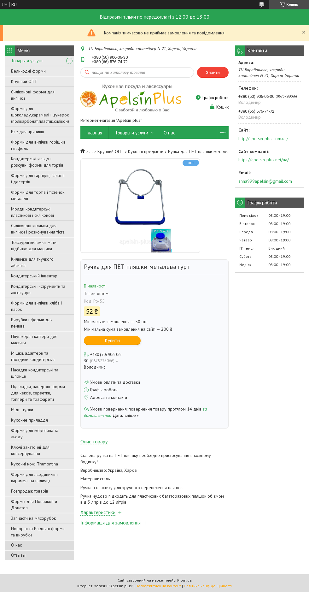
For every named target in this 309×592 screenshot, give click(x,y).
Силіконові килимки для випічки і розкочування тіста (38, 229)
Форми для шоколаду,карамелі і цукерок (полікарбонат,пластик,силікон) (40, 115)
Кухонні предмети (145, 151)
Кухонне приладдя (29, 420)
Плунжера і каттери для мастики (34, 340)
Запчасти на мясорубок (33, 518)
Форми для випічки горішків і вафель (38, 145)
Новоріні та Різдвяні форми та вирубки (38, 532)
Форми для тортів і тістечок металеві (37, 195)
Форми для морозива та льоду (34, 434)
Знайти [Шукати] (213, 72)
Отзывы (18, 555)
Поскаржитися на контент (158, 585)
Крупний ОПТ (24, 81)
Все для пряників (27, 131)
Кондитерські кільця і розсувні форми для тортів (37, 162)
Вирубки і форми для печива (32, 323)
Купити (112, 340)
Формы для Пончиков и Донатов (34, 505)
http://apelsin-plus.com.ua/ (263, 138)
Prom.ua (184, 580)
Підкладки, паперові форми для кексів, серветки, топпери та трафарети (38, 393)
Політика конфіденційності (208, 585)
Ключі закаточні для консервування (30, 450)
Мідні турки (22, 409)
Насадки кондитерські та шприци (34, 373)
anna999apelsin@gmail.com (265, 181)
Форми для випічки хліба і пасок (36, 306)
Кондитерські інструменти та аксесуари (38, 289)
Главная (94, 132)
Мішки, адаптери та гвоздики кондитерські (33, 356)
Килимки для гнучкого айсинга (32, 262)
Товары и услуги (27, 60)
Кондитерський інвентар (34, 276)
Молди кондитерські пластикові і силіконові (32, 212)
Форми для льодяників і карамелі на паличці (34, 477)
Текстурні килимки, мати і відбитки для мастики (35, 246)
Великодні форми (28, 71)
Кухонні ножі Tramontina (34, 464)
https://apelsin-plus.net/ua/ (263, 160)
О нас (16, 545)
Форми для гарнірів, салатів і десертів (38, 179)
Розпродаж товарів (29, 491)
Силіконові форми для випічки (33, 95)
